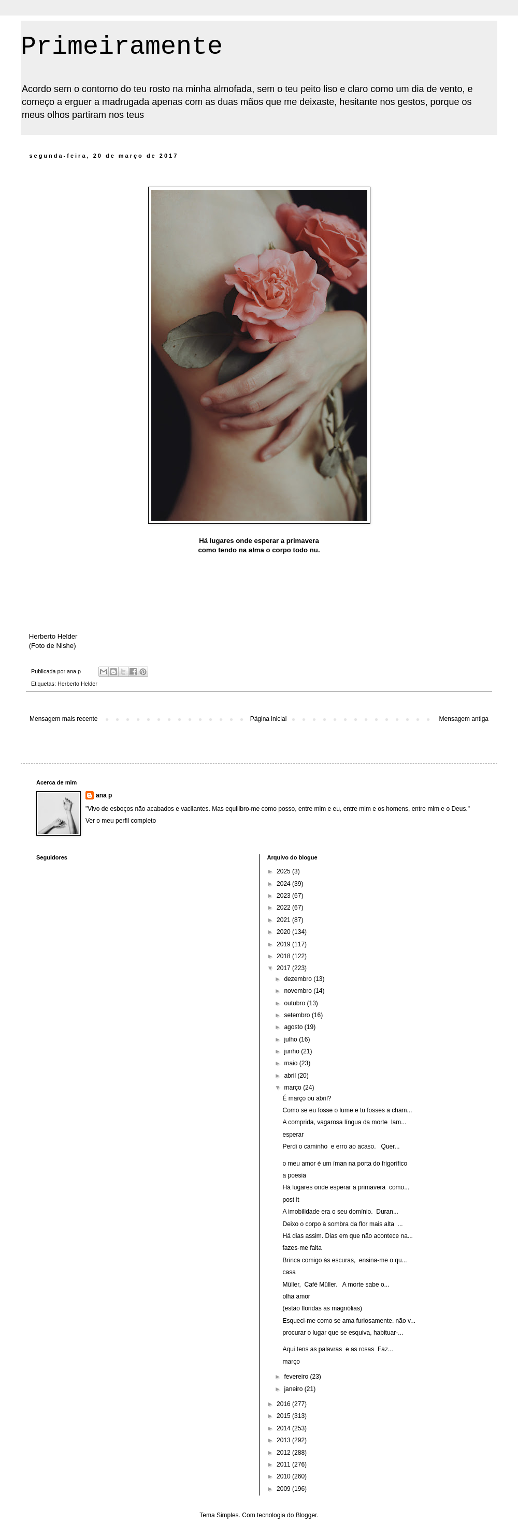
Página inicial (268, 718)
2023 (284, 895)
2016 (284, 1404)
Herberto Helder (77, 684)
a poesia (294, 1175)
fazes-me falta (301, 1247)
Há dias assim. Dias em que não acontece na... (347, 1236)
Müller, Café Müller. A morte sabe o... (335, 1284)
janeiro (294, 1389)
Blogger (306, 1515)
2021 (284, 920)
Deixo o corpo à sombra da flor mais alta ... (342, 1224)
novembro (298, 990)
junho (292, 1051)
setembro (297, 1015)
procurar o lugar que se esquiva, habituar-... (342, 1332)
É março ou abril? (306, 1098)
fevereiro (297, 1376)
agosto (294, 1027)
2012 (284, 1452)
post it (290, 1199)
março (293, 1087)
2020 (284, 931)
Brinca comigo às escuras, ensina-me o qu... (344, 1260)
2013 (284, 1440)
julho (291, 1039)
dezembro (298, 979)
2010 (284, 1476)
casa (288, 1272)
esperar (293, 1134)
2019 (284, 944)
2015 (284, 1416)
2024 (284, 883)
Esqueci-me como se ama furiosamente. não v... (348, 1320)
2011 (284, 1464)
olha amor (296, 1296)
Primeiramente (122, 47)
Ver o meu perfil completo (120, 820)
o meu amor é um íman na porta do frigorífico (344, 1163)
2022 (284, 907)
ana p (104, 795)
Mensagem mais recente (63, 718)
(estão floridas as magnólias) (322, 1308)
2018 (284, 956)
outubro (295, 1003)
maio (291, 1063)
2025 (284, 871)
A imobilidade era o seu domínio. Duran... (340, 1211)
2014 (284, 1428)
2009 (284, 1488)
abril (290, 1075)
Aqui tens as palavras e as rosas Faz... (337, 1349)
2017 (284, 968)
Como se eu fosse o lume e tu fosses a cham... (347, 1110)
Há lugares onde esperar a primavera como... (345, 1187)
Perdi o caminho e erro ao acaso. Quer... (340, 1146)
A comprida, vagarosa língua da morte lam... (344, 1122)
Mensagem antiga (463, 718)
